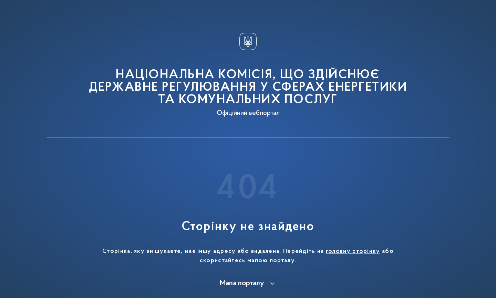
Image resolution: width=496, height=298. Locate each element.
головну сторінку (353, 251)
